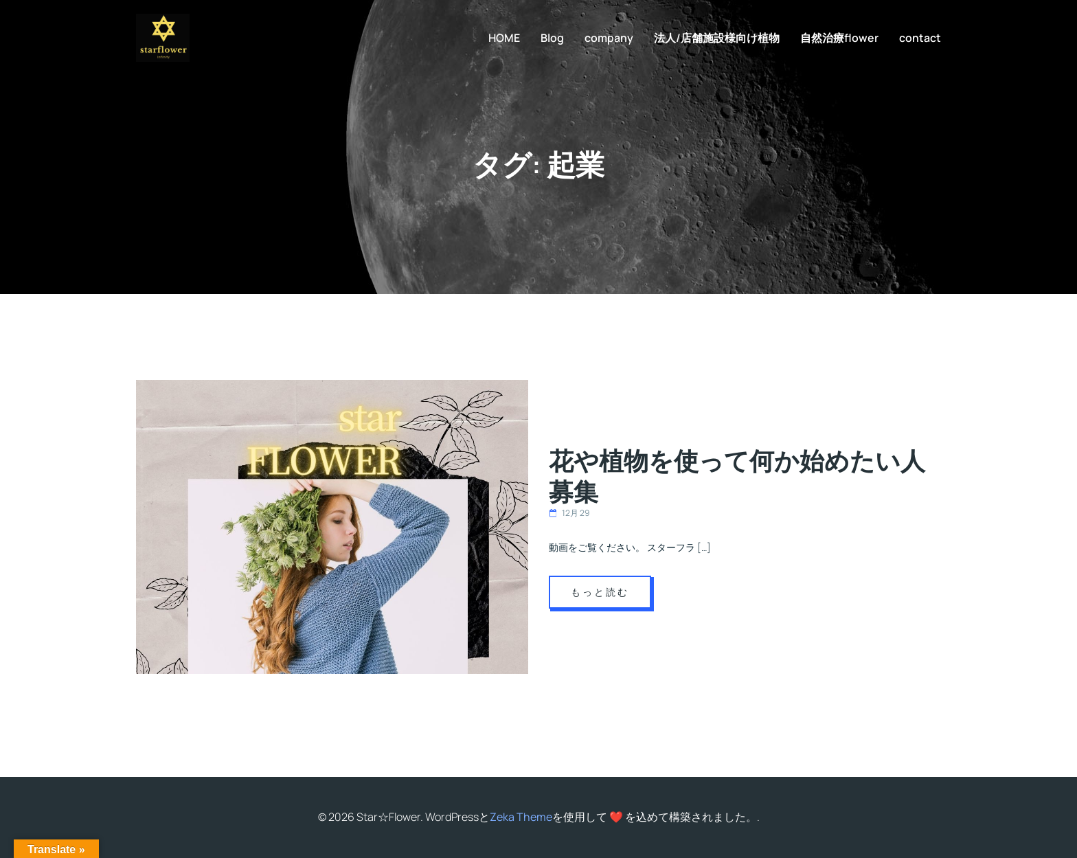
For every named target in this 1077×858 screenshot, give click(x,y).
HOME (504, 37)
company (609, 37)
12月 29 (569, 513)
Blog (552, 37)
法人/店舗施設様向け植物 (717, 37)
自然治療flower (839, 37)
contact (920, 37)
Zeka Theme (521, 816)
